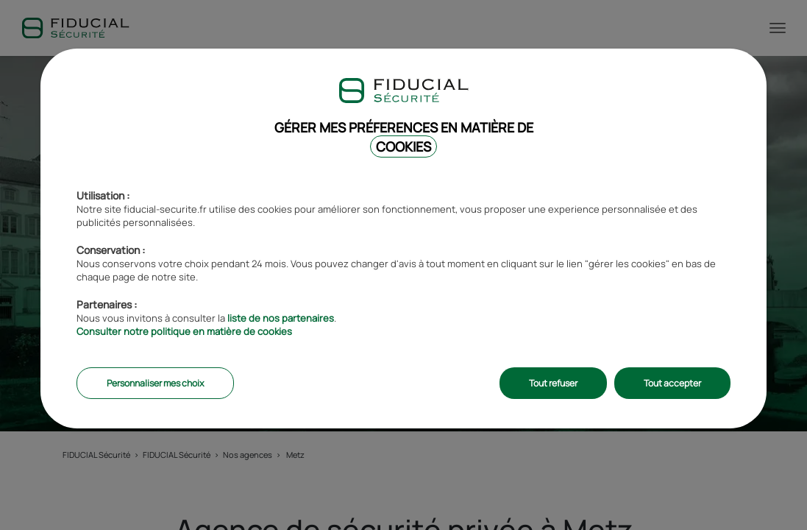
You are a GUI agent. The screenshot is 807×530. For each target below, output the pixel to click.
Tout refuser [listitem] (553, 383)
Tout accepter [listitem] (672, 383)
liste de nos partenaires (280, 318)
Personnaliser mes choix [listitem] (155, 383)
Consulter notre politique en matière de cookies (184, 331)
